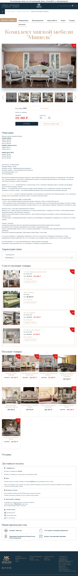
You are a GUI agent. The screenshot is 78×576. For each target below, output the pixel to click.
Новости (17, 559)
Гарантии (46, 558)
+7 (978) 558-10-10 (15, 6)
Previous (5, 66)
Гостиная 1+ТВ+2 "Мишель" (32, 330)
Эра (71, 257)
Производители (37, 20)
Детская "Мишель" (30, 313)
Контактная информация (36, 556)
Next (73, 66)
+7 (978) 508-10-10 (7, 6)
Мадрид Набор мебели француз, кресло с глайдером (66, 375)
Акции (63, 20)
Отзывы (72, 20)
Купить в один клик (51, 124)
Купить (26, 124)
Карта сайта (47, 559)
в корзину (30, 281)
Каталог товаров (8, 20)
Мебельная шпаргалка (21, 558)
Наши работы (52, 20)
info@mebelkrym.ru (63, 559)
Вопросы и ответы (34, 559)
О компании (18, 556)
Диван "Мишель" (29, 292)
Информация (23, 20)
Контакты (22, 24)
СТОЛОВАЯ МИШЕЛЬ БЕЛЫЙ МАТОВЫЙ (35, 272)
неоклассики (10, 185)
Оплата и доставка (49, 556)
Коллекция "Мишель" (8, 194)
